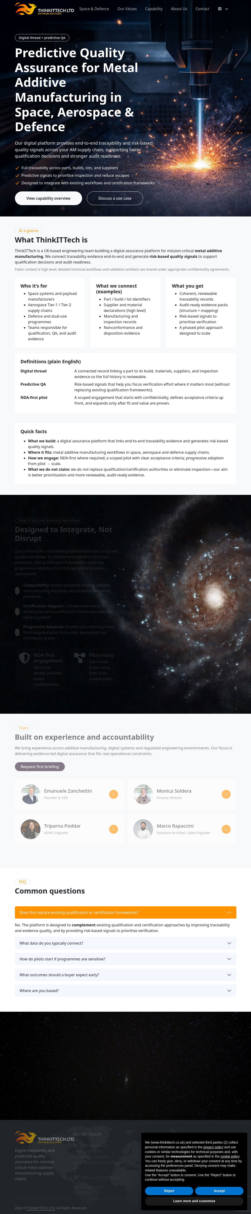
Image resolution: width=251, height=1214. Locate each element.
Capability (154, 8)
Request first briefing (40, 766)
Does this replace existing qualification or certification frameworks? (79, 912)
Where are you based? (39, 990)
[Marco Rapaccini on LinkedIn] (226, 829)
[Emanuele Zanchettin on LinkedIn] (113, 794)
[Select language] (222, 9)
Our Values (127, 8)
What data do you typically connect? (51, 943)
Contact (202, 8)
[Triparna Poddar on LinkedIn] (113, 829)
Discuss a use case (115, 198)
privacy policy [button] (213, 1147)
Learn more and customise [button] (194, 1201)
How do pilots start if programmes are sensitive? (62, 959)
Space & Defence (94, 8)
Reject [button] (169, 1191)
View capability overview (48, 198)
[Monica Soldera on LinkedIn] (226, 794)
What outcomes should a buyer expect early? (59, 974)
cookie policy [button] (229, 1156)
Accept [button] (219, 1191)
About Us (179, 8)
